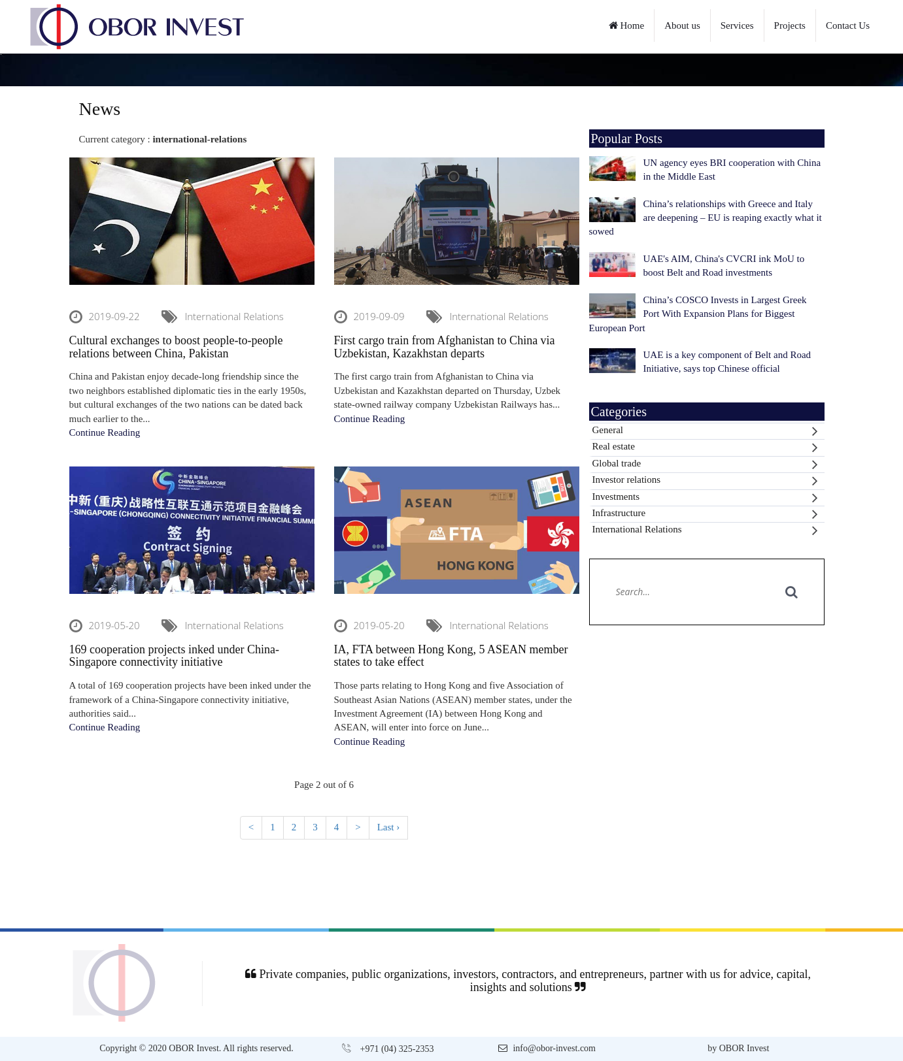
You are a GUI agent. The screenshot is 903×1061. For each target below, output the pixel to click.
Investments (705, 498)
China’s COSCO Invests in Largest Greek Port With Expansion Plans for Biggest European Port (698, 314)
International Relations (705, 530)
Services (737, 25)
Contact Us (848, 25)
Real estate (705, 447)
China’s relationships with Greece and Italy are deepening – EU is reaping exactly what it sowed (705, 218)
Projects (790, 25)
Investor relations (705, 481)
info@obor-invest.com (554, 1048)
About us (682, 25)
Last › (388, 827)
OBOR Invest (744, 1048)
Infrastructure (705, 514)
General (705, 431)
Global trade (705, 464)
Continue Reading (105, 432)
